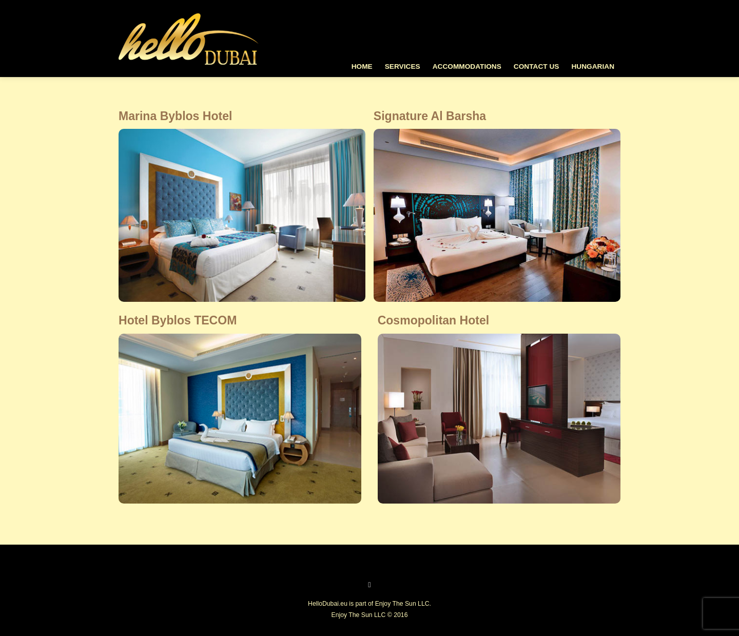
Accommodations (467, 66)
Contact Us (536, 66)
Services (402, 66)
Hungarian (592, 66)
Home (362, 66)
